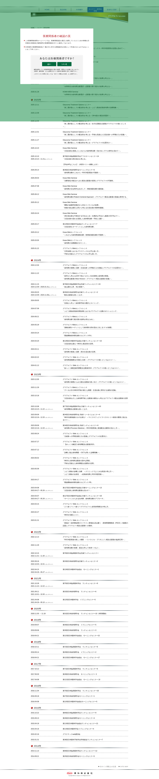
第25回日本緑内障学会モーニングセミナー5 (79, 756)
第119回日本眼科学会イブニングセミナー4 (78, 729)
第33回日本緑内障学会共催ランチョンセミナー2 (80, 561)
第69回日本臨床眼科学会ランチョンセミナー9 (79, 713)
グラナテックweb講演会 (71, 734)
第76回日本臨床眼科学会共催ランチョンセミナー (81, 553)
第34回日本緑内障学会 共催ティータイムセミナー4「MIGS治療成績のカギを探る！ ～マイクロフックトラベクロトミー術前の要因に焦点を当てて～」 (95, 417)
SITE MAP (124, 766)
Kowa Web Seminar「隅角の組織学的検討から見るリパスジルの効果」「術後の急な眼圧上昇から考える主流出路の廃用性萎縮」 (84, 205)
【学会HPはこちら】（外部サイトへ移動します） (81, 164)
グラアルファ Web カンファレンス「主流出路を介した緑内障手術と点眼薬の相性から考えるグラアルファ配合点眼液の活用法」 (95, 398)
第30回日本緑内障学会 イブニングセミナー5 (79, 625)
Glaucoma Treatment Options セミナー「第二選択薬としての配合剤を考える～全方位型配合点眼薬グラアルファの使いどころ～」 (94, 123)
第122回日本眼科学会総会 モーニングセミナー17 (81, 657)
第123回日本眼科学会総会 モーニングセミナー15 (81, 635)
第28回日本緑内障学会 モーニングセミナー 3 (80, 674)
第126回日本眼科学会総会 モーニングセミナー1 (81, 569)
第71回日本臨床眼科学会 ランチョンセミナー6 (80, 669)
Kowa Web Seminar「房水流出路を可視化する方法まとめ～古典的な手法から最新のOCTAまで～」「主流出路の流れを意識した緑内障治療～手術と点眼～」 (92, 216)
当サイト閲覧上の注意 (108, 766)
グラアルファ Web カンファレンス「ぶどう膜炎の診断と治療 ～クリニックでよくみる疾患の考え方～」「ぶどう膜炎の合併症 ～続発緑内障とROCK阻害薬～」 (89, 471)
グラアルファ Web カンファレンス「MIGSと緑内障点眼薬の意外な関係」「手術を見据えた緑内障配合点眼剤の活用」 (79, 460)
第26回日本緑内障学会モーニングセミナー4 (79, 718)
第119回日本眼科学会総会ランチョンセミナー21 (80, 723)
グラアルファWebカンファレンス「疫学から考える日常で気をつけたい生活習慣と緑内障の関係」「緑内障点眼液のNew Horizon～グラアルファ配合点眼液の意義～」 (88, 276)
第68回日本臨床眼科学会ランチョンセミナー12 (80, 751)
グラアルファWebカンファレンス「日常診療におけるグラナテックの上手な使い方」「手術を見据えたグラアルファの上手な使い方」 (81, 251)
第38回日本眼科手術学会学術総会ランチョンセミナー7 (83, 740)
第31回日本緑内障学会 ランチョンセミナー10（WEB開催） (85, 613)
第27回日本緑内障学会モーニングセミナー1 (79, 696)
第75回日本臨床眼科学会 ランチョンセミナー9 (80, 583)
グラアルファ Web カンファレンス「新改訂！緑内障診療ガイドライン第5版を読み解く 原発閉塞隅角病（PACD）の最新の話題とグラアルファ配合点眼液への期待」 (95, 523)
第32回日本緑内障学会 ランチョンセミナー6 (79, 591)
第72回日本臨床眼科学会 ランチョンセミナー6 (80, 647)
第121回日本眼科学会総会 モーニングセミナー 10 (81, 679)
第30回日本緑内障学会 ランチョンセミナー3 (79, 630)
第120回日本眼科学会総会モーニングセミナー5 (80, 701)
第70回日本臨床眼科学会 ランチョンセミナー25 (81, 691)
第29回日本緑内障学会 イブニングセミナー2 (79, 652)
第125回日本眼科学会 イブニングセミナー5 (79, 599)
